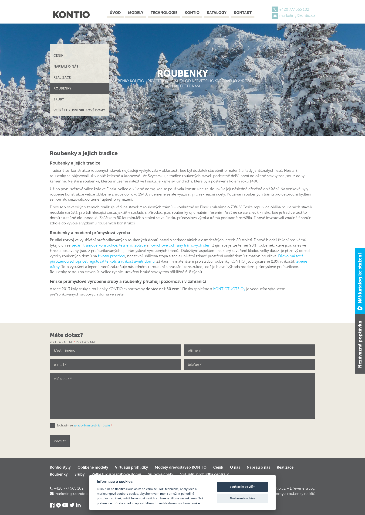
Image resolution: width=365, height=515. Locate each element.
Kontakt (243, 12)
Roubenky (62, 88)
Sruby (59, 99)
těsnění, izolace (132, 245)
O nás (235, 467)
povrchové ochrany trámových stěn (179, 245)
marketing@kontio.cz (297, 15)
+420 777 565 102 (294, 9)
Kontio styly (60, 467)
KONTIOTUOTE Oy (229, 289)
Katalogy (216, 12)
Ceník (58, 56)
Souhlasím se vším (242, 486)
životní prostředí (111, 256)
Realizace (62, 77)
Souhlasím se (84, 425)
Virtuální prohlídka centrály (204, 474)
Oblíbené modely (93, 467)
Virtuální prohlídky (131, 467)
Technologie (164, 12)
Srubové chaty (160, 474)
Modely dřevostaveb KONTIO (180, 467)
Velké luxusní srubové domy (79, 110)
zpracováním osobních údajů (92, 425)
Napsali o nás (66, 67)
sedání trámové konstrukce (94, 245)
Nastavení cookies (242, 498)
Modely (135, 12)
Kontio (192, 12)
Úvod (115, 12)
